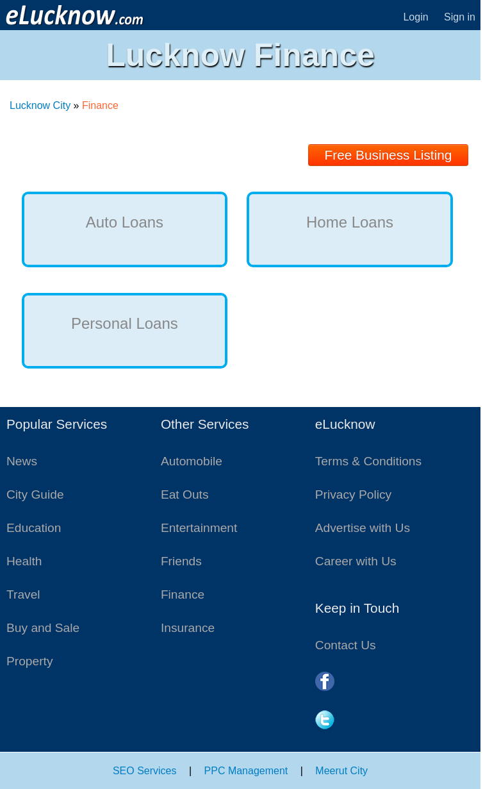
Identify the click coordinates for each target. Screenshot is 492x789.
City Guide (35, 494)
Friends (181, 561)
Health (24, 561)
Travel (23, 594)
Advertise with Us (362, 528)
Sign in (459, 17)
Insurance (188, 628)
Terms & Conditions (368, 461)
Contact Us (345, 645)
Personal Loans (124, 323)
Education (33, 528)
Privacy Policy (353, 494)
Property (29, 661)
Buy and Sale (42, 628)
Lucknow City (40, 105)
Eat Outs (185, 494)
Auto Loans (124, 222)
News (21, 461)
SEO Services (145, 770)
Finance (182, 594)
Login (415, 17)
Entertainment (199, 528)
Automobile (191, 461)
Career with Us (356, 561)
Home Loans (349, 222)
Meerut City (341, 770)
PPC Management (246, 770)
